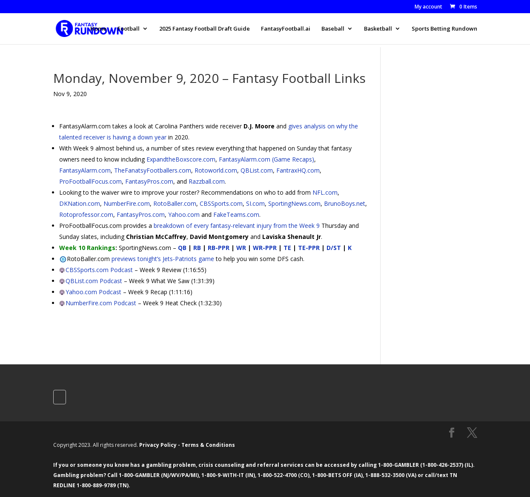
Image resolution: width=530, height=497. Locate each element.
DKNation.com (79, 203)
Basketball (378, 29)
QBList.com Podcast (94, 281)
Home (98, 29)
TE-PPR (309, 248)
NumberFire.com (126, 203)
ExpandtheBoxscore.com (180, 159)
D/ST (334, 248)
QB (182, 248)
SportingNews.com (294, 203)
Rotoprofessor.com (86, 214)
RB (197, 248)
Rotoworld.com (216, 170)
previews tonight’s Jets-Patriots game (163, 259)
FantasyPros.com (149, 181)
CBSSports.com (221, 203)
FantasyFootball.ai (285, 29)
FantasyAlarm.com (85, 170)
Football (128, 29)
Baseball (332, 29)
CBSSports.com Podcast (99, 270)
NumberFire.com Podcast (101, 303)
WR (241, 248)
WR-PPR (265, 248)
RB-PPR (218, 248)
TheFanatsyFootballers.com (152, 170)
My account (428, 7)
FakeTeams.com (236, 214)
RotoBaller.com (174, 203)
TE (287, 248)
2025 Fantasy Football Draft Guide (204, 29)
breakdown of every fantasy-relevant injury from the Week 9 (237, 226)
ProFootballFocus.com (90, 181)
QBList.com (257, 170)
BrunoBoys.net (344, 203)
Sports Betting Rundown (444, 29)
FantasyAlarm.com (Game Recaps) (266, 159)
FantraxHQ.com (298, 170)
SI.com (255, 203)
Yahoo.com (184, 214)
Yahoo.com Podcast (93, 292)
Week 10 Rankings (87, 248)
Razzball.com (207, 181)
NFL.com (325, 192)
